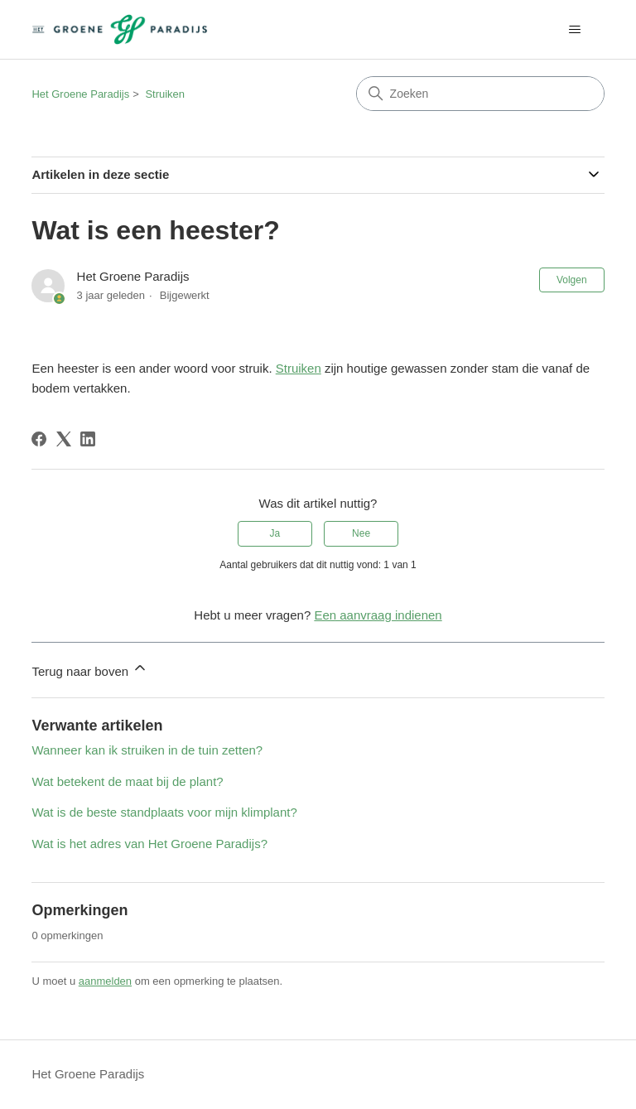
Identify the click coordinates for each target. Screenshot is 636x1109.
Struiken (165, 94)
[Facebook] (38, 439)
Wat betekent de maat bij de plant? (127, 781)
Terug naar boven (89, 668)
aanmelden (105, 981)
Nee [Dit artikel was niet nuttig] (361, 533)
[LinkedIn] (87, 439)
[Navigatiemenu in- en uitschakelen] (575, 30)
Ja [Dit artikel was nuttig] (275, 533)
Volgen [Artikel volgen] (571, 280)
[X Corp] (63, 439)
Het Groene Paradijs (80, 94)
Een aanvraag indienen (377, 615)
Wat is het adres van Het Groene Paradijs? (149, 844)
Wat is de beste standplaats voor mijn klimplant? (163, 812)
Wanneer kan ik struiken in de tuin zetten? (147, 750)
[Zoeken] (480, 93)
